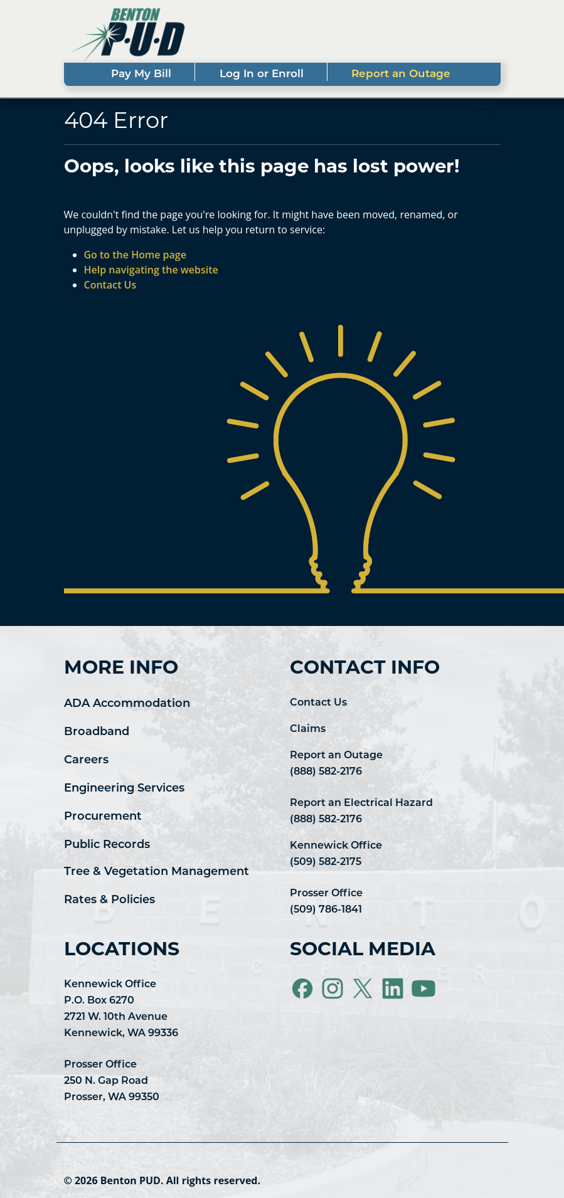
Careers (86, 760)
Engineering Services (124, 789)
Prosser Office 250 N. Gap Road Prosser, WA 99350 (111, 1081)
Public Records (107, 845)
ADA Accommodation (127, 704)
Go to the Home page (135, 255)
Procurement (103, 817)
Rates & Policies (109, 900)
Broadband (96, 732)
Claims (308, 729)
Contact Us (318, 703)
